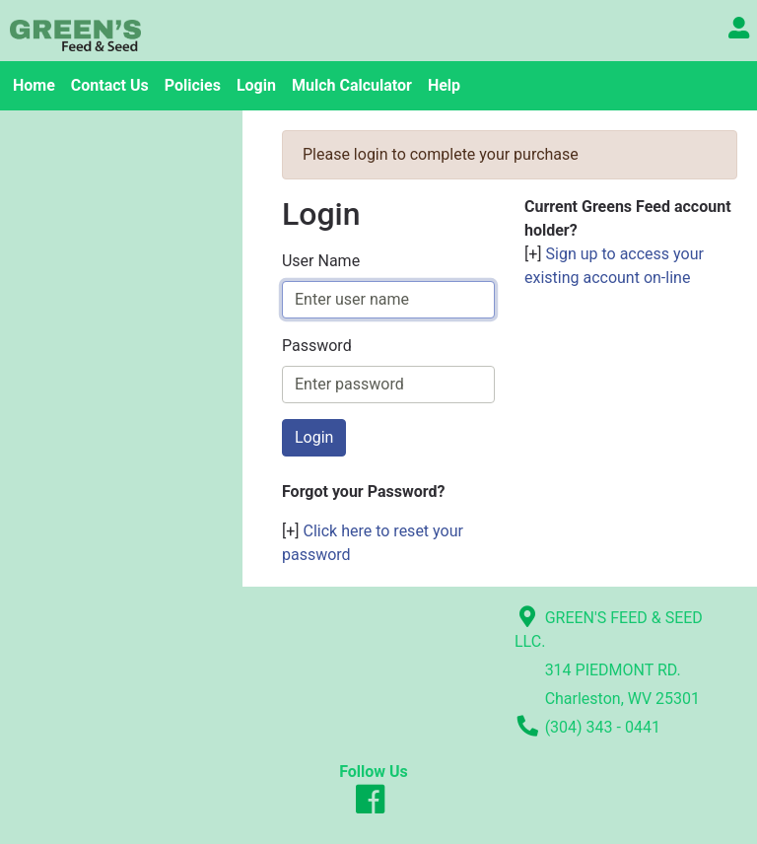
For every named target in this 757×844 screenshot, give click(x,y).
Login (256, 85)
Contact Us (110, 85)
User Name (321, 260)
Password (317, 345)
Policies (193, 85)
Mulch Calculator (352, 85)
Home (34, 85)
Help (444, 85)
